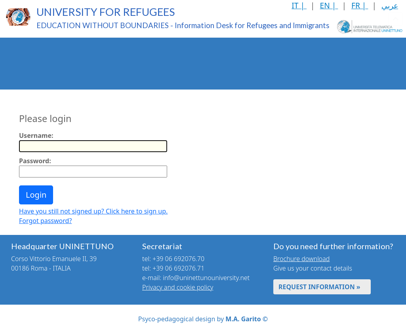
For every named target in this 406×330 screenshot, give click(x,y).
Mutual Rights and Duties (78, 74)
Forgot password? (45, 220)
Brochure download (301, 258)
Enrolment (114, 51)
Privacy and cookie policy (177, 287)
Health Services (26, 74)
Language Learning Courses (338, 52)
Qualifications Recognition (160, 52)
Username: (36, 135)
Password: (35, 160)
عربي (389, 5)
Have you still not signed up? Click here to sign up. (93, 211)
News (118, 74)
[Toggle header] (395, 63)
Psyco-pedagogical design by (203, 319)
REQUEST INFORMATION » (319, 286)
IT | (299, 5)
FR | (359, 5)
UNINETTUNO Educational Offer (68, 52)
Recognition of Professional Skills (219, 52)
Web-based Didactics (279, 51)
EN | (329, 5)
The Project (20, 51)
